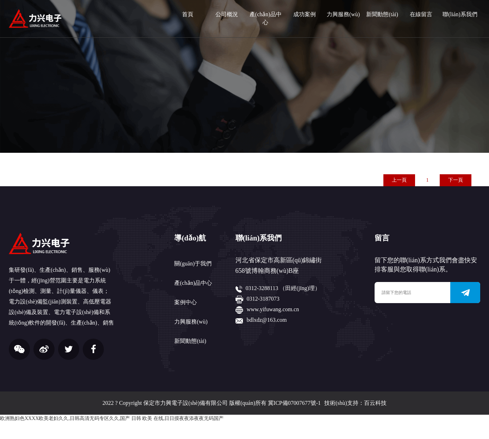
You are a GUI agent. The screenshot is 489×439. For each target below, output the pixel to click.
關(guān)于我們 (193, 263)
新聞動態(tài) (382, 14)
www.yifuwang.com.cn (273, 309)
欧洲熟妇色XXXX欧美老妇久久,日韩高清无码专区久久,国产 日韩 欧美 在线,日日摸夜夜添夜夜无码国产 (112, 418)
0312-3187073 (263, 299)
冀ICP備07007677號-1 (294, 403)
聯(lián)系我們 (460, 14)
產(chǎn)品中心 (266, 18)
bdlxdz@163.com (267, 320)
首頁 (187, 14)
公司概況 (226, 14)
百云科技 (375, 403)
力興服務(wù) (343, 14)
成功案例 (304, 14)
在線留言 (421, 14)
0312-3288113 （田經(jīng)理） (283, 288)
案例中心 (185, 302)
